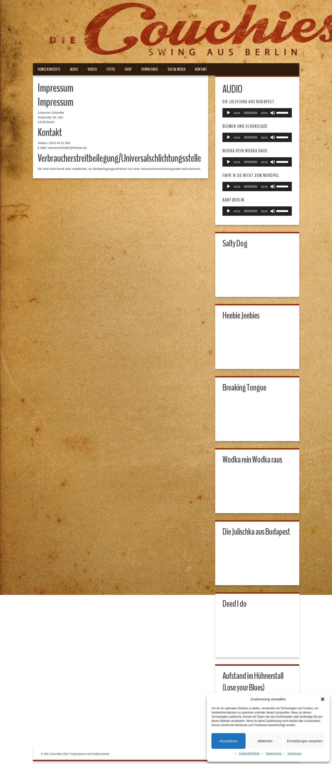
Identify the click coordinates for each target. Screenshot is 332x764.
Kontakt (201, 69)
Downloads (149, 69)
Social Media (176, 69)
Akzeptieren (228, 741)
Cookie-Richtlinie (249, 753)
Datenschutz (274, 753)
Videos (92, 69)
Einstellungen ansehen (304, 741)
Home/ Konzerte (49, 69)
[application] (257, 113)
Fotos (111, 69)
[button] (322, 699)
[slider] (251, 113)
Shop (128, 69)
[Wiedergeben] (229, 113)
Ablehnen (264, 741)
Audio (74, 69)
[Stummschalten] (272, 113)
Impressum (294, 753)
